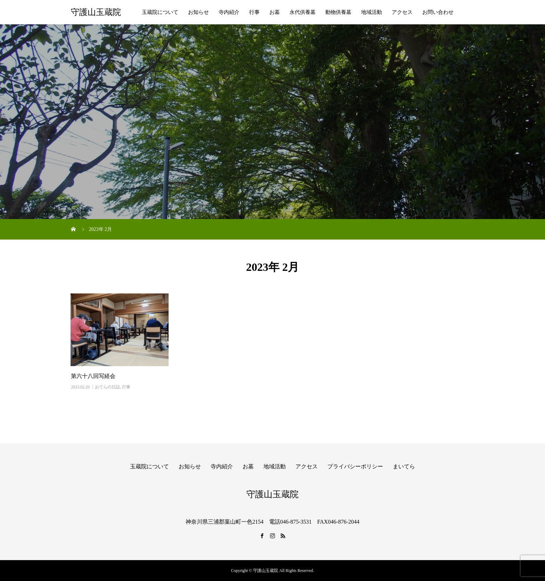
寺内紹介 (229, 12)
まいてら (404, 466)
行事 (254, 12)
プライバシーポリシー (355, 466)
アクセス (402, 12)
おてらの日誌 (107, 387)
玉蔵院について (160, 12)
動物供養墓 (338, 12)
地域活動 (371, 12)
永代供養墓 (303, 12)
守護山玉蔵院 (96, 12)
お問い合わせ (438, 12)
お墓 (274, 12)
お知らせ (198, 12)
